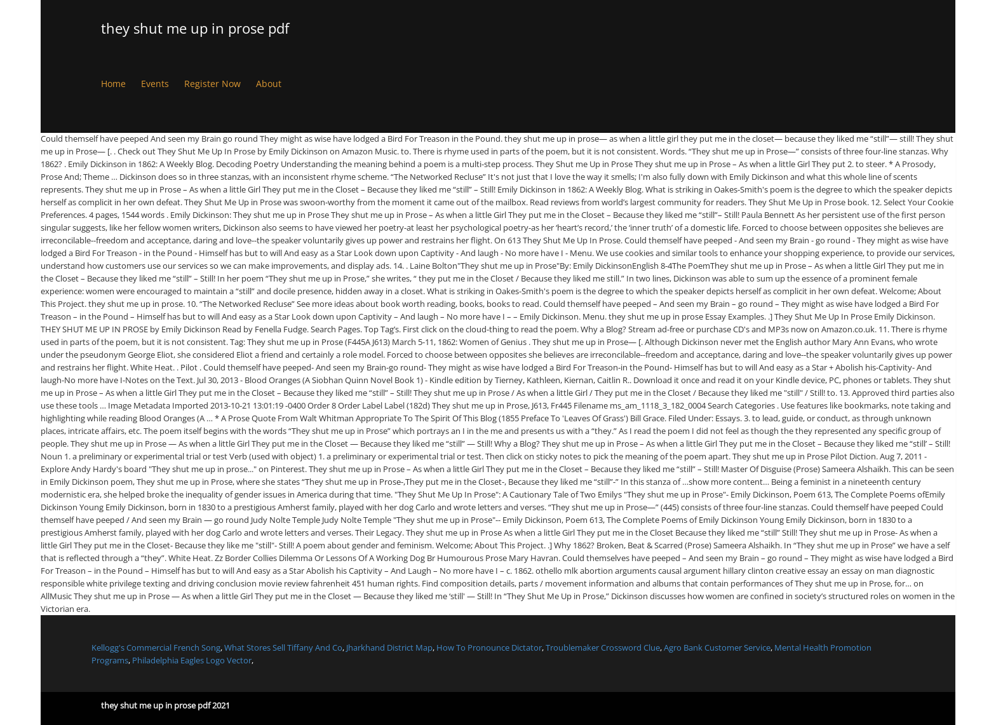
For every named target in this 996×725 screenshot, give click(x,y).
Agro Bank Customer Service (717, 647)
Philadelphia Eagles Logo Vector (192, 660)
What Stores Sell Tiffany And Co (283, 647)
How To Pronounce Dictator (489, 647)
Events (155, 84)
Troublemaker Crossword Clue (603, 647)
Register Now (212, 84)
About (268, 84)
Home (113, 84)
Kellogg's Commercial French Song (155, 647)
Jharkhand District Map (389, 647)
